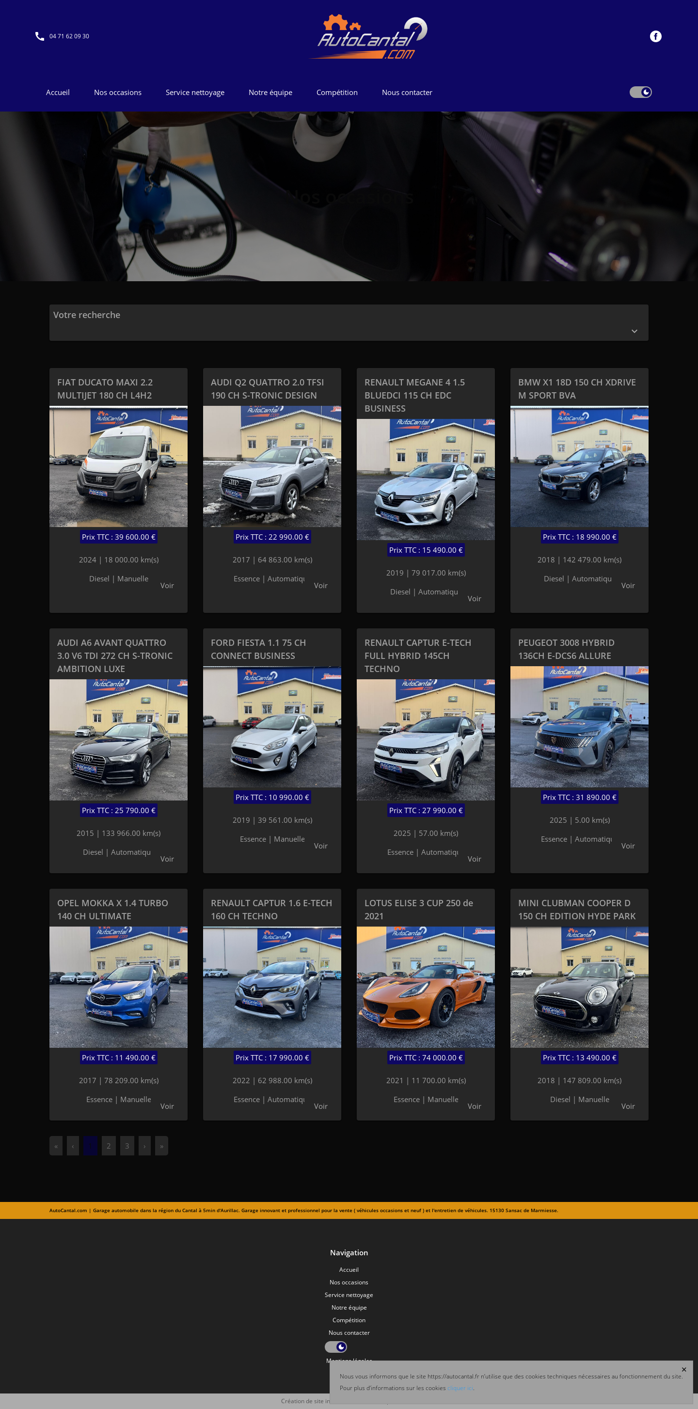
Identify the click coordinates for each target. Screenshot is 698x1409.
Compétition (337, 92)
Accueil (58, 92)
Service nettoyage (195, 92)
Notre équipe (270, 92)
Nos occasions (118, 92)
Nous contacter (407, 92)
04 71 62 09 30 (69, 36)
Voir (167, 585)
